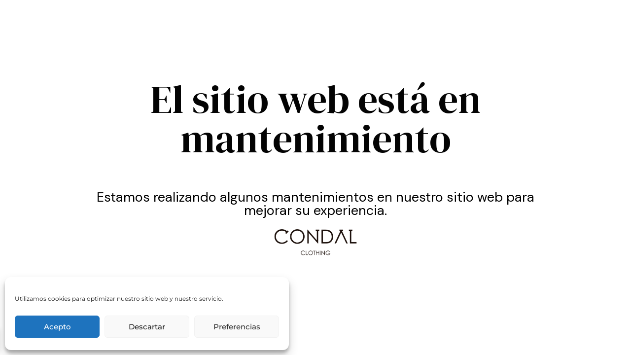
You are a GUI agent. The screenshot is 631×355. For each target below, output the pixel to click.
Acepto (57, 326)
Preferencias (236, 326)
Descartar (147, 326)
